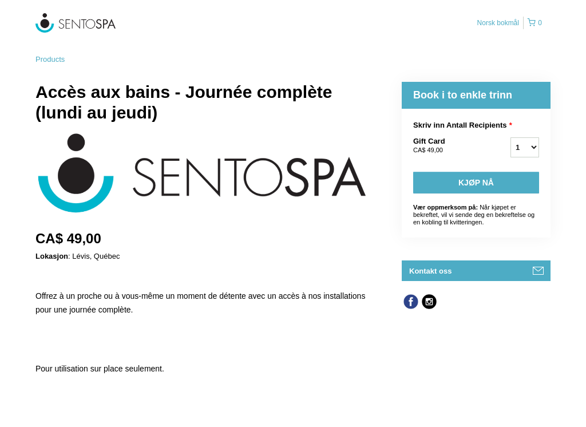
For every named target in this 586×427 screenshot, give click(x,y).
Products (50, 59)
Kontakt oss (430, 271)
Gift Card (447, 146)
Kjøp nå (476, 182)
